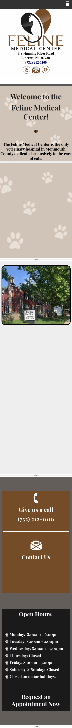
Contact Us (36, 557)
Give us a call (36, 509)
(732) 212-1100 (36, 62)
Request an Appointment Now (36, 700)
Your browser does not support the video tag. (36, 211)
